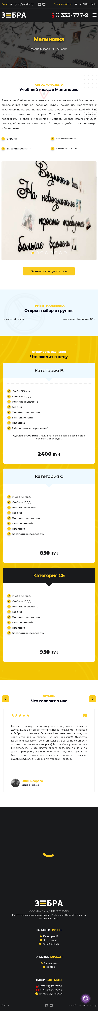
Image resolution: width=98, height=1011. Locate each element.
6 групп (11, 138)
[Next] (92, 698)
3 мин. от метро (66, 148)
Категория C (50, 940)
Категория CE (50, 943)
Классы (47, 49)
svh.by (93, 1005)
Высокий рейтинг (18, 148)
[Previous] (5, 698)
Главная (36, 49)
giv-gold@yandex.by (22, 4)
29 (55, 13)
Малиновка (50, 963)
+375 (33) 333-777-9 (49, 990)
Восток (50, 966)
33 (55, 16)
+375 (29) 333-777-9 (49, 986)
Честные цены (66, 138)
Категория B (50, 936)
